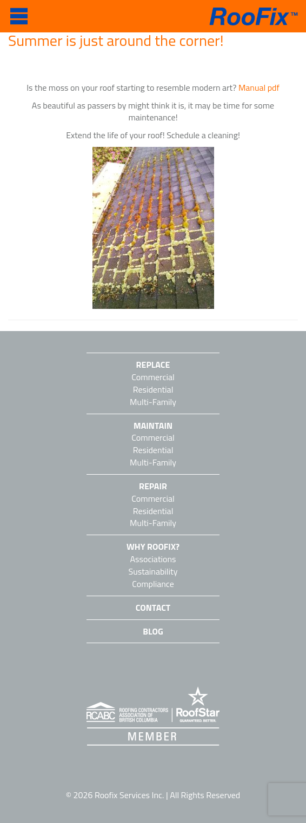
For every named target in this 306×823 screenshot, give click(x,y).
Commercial (152, 376)
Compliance (153, 583)
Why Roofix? (153, 546)
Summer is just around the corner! (116, 40)
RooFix (252, 16)
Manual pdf (259, 87)
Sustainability (153, 571)
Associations (153, 558)
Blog (153, 631)
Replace (153, 364)
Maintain (153, 425)
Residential (153, 389)
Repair (153, 486)
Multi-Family (153, 401)
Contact (153, 607)
